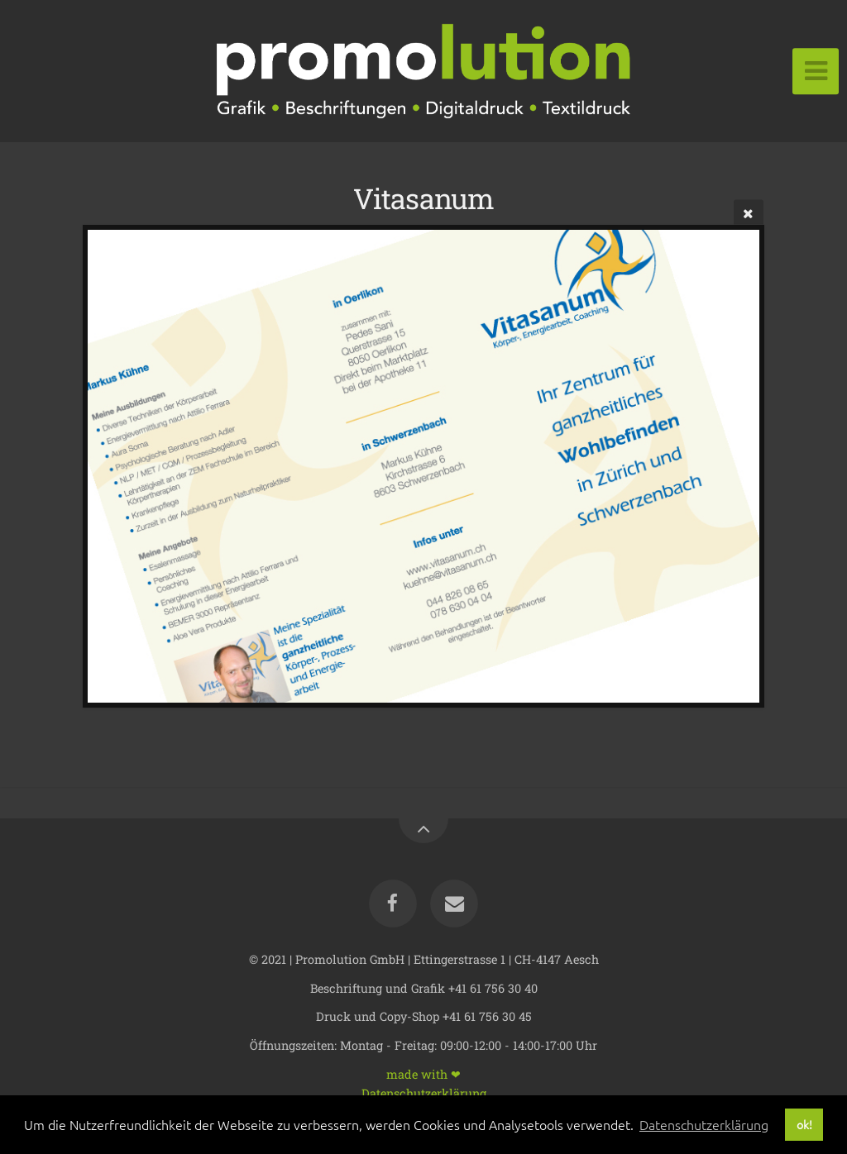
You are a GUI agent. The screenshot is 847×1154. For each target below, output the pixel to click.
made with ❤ (423, 1073)
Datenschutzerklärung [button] (703, 1124)
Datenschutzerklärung (423, 1092)
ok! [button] (804, 1124)
